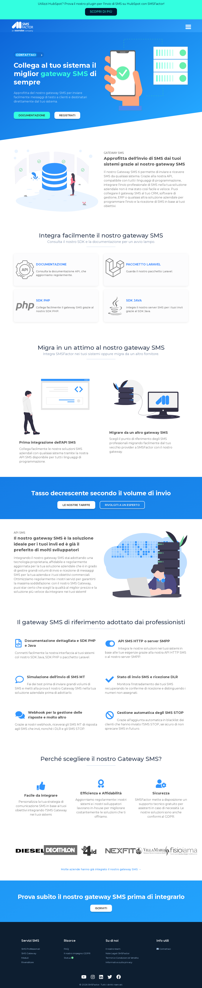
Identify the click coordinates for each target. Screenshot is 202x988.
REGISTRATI (67, 115)
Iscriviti (101, 908)
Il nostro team (113, 948)
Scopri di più (101, 11)
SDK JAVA (134, 300)
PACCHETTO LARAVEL (143, 264)
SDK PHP (43, 300)
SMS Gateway (28, 953)
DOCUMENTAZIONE (32, 115)
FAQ (66, 948)
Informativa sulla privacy (119, 962)
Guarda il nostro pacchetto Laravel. (149, 271)
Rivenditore (27, 962)
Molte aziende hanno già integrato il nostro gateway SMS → (101, 869)
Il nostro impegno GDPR (77, 953)
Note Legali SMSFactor (118, 953)
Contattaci (164, 948)
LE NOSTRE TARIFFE (76, 505)
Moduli (25, 957)
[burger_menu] (188, 27)
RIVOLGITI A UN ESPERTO (122, 505)
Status (69, 957)
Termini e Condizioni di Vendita (122, 957)
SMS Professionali (30, 948)
